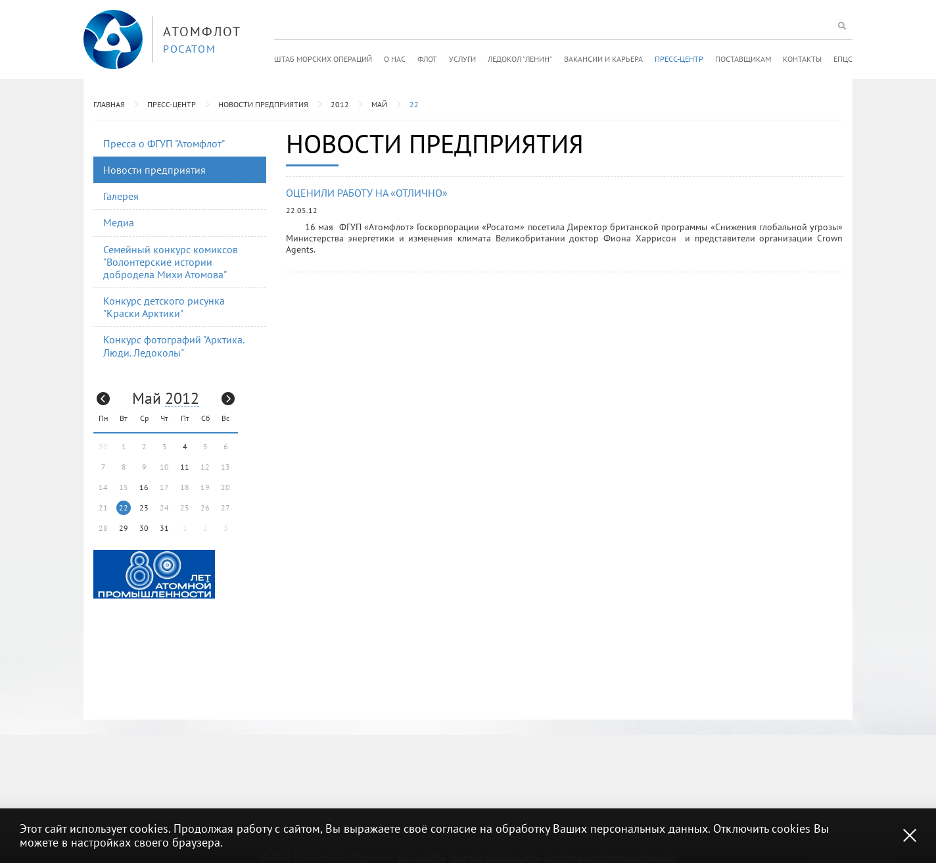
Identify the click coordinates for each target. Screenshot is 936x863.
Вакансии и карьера (603, 59)
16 (144, 487)
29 (123, 528)
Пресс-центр (679, 59)
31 (164, 528)
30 (144, 528)
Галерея (121, 196)
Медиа (118, 222)
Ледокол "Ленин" (520, 59)
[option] (154, 574)
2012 (340, 104)
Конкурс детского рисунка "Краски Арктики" (164, 307)
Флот (427, 59)
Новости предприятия (263, 104)
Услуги (462, 59)
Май (379, 104)
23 (144, 507)
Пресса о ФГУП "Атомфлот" (164, 143)
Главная (109, 104)
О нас (395, 59)
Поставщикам (743, 59)
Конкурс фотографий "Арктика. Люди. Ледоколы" (174, 345)
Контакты (802, 59)
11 (184, 467)
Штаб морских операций (323, 59)
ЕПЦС (843, 59)
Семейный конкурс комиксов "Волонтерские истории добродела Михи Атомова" (170, 262)
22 (414, 104)
